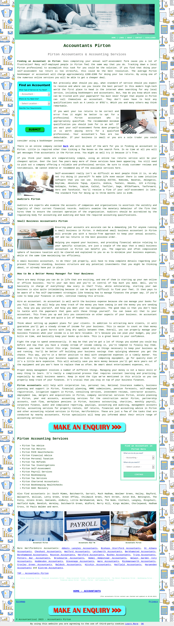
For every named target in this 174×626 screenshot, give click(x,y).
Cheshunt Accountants (48, 551)
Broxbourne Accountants (69, 558)
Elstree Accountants (50, 568)
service (128, 83)
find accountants (34, 493)
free (134, 153)
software (60, 180)
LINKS (121, 38)
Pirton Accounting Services (42, 439)
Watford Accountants (77, 551)
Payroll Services (41, 472)
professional (35, 68)
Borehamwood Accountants (32, 555)
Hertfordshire (33, 548)
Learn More (131, 624)
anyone (140, 96)
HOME (114, 38)
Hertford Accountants (91, 555)
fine (74, 193)
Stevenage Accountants (80, 561)
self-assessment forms (86, 127)
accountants (48, 153)
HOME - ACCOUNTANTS (87, 591)
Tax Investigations (43, 465)
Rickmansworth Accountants (138, 561)
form (116, 149)
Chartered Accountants (45, 481)
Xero (57, 190)
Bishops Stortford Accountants (121, 548)
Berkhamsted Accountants (140, 551)
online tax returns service (120, 158)
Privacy (153, 601)
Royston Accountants (62, 555)
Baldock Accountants (68, 564)
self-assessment (112, 61)
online (38, 77)
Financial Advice (41, 455)
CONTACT (138, 38)
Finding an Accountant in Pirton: (39, 61)
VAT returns (91, 408)
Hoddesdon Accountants (49, 561)
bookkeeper (46, 141)
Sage (118, 186)
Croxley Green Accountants (34, 564)
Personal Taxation (42, 459)
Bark (65, 146)
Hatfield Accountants (127, 564)
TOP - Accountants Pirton (33, 573)
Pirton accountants (29, 385)
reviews (146, 165)
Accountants (51, 548)
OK (142, 624)
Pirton (78, 64)
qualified (78, 121)
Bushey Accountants (118, 555)
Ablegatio (149, 180)
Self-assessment (65, 173)
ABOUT (129, 38)
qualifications (63, 102)
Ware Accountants (108, 561)
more (55, 507)
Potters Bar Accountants (33, 558)
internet (111, 89)
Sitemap (20, 601)
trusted (67, 96)
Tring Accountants (144, 555)
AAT (111, 124)
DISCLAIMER (150, 38)
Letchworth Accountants (107, 551)
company (40, 165)
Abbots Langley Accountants (80, 548)
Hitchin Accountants (98, 564)
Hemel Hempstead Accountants (107, 558)
